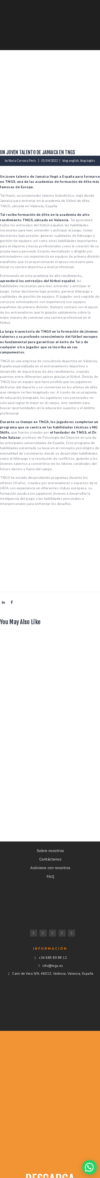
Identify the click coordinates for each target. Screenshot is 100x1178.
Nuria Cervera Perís (23, 161)
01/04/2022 (49, 161)
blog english (70, 161)
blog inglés (87, 161)
